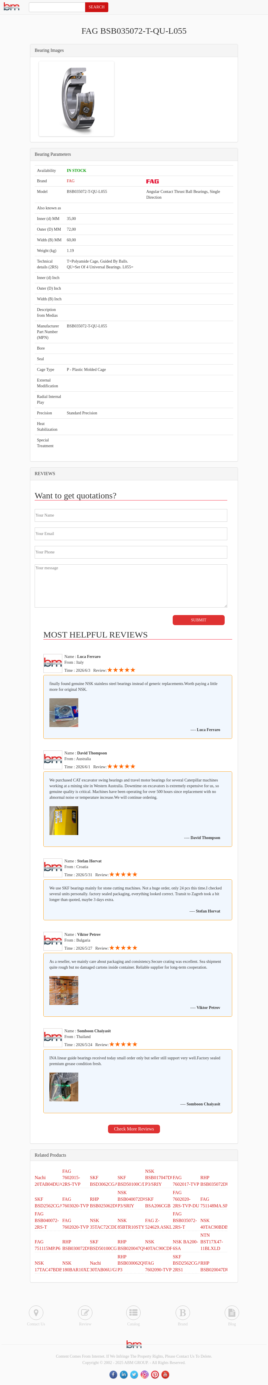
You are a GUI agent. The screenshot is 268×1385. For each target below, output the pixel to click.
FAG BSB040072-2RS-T (47, 1220)
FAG (71, 181)
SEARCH (97, 7)
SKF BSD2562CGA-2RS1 (187, 1263)
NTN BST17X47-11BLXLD (211, 1242)
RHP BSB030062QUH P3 (134, 1263)
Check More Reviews (134, 1128)
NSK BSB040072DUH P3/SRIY (134, 1199)
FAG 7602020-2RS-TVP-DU (186, 1199)
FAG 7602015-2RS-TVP (71, 1178)
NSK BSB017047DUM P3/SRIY (162, 1178)
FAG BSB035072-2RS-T (185, 1220)
